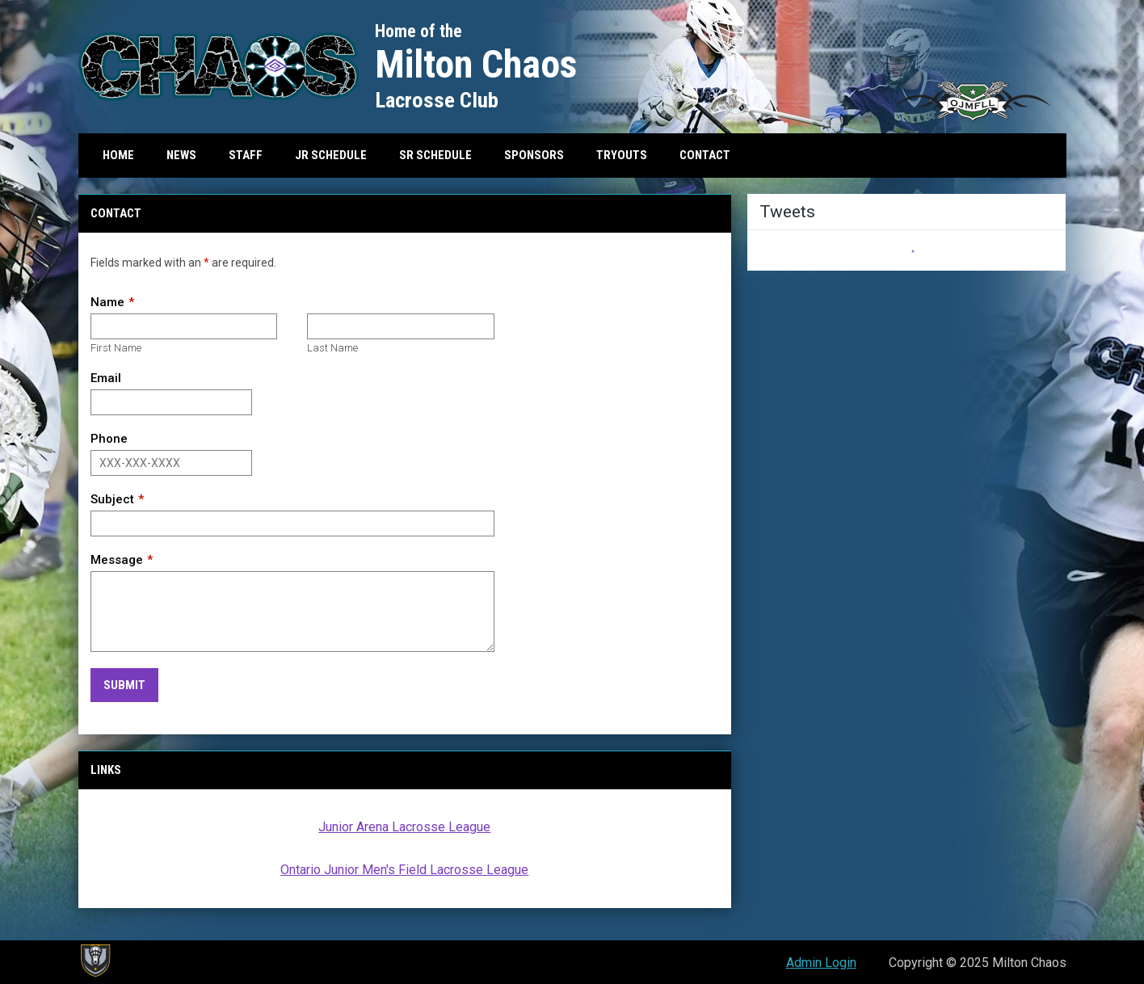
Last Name (332, 348)
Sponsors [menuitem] (534, 155)
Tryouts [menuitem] (621, 155)
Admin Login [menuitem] (821, 962)
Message (116, 560)
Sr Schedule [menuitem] (435, 155)
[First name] (183, 326)
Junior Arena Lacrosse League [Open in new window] (404, 827)
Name (107, 302)
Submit (124, 685)
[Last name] (400, 326)
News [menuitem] (181, 155)
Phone (109, 438)
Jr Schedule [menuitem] (331, 155)
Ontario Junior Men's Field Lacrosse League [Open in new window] (404, 869)
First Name (115, 348)
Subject (112, 499)
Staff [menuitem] (246, 155)
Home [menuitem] (118, 155)
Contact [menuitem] (704, 155)
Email (105, 378)
